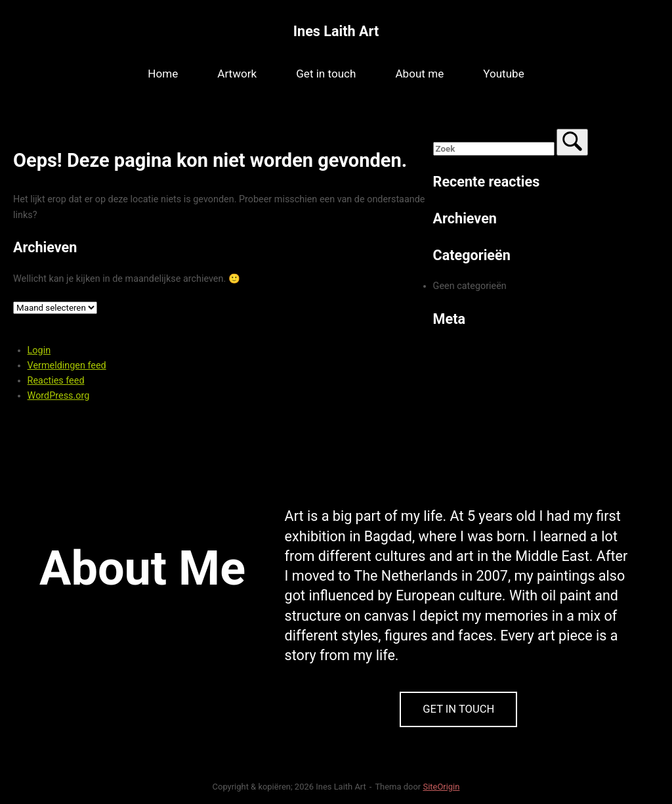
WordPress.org (59, 395)
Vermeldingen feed (67, 365)
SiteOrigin (441, 787)
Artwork (237, 73)
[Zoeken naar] (494, 149)
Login (39, 350)
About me (419, 73)
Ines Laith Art (336, 31)
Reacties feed (56, 380)
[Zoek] (572, 142)
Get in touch (326, 73)
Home (163, 73)
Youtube (503, 73)
